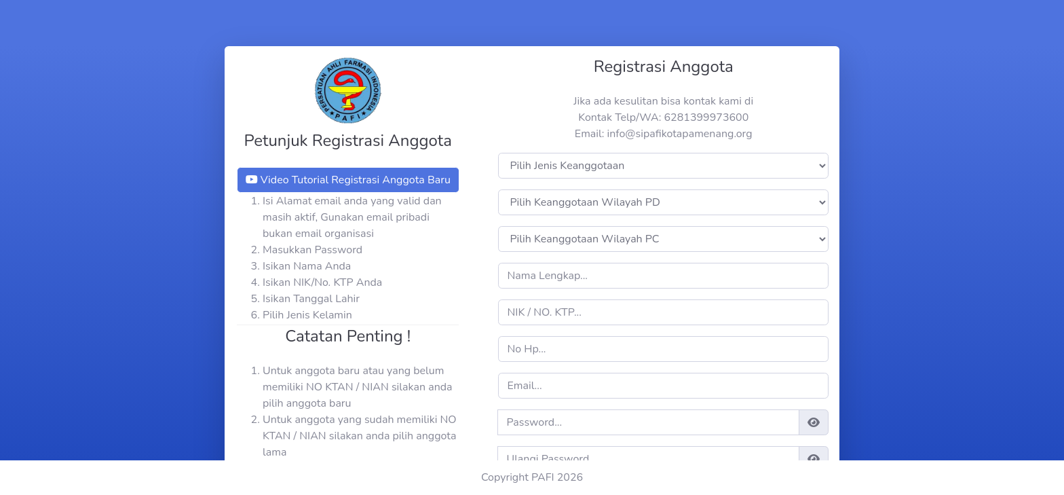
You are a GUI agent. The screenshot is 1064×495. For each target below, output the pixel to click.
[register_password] (648, 422)
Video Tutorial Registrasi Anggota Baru (348, 179)
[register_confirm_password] (648, 459)
